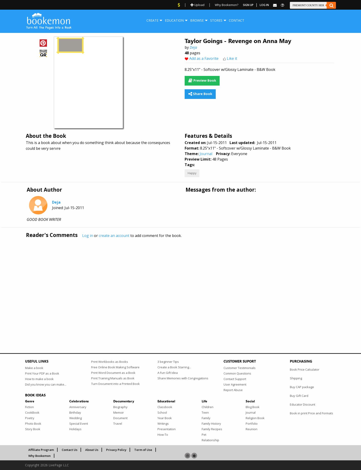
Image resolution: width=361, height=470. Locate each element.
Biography (120, 407)
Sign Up (248, 5)
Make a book (34, 368)
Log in (87, 235)
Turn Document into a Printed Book (115, 384)
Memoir (118, 412)
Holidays (75, 429)
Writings (163, 423)
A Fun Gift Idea (167, 373)
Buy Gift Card (299, 396)
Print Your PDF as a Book (42, 373)
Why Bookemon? (226, 5)
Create (152, 20)
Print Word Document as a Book (113, 373)
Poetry (29, 418)
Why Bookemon (39, 456)
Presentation (166, 429)
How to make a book (39, 379)
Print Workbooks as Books (109, 362)
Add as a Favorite (203, 58)
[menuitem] (152, 20)
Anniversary (77, 407)
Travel (117, 423)
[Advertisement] (163, 286)
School (162, 412)
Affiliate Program (41, 450)
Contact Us (69, 450)
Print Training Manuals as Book (112, 378)
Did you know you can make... (45, 384)
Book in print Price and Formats (311, 413)
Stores (216, 20)
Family (206, 418)
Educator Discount (302, 404)
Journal (206, 153)
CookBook (32, 412)
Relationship (210, 440)
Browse (197, 20)
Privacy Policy (116, 450)
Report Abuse (233, 390)
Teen (205, 412)
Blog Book (252, 407)
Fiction (29, 407)
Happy (192, 173)
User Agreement (235, 384)
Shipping (296, 378)
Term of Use (143, 450)
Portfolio (252, 423)
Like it (232, 58)
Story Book (32, 429)
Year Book (164, 418)
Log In (264, 5)
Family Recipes (212, 429)
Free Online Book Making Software (115, 367)
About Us (91, 450)
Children (207, 407)
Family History (211, 423)
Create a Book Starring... (174, 367)
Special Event (78, 423)
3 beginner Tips (168, 362)
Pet (204, 435)
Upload (197, 5)
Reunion (251, 429)
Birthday (75, 412)
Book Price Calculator (304, 369)
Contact (236, 20)
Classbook (164, 407)
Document (120, 418)
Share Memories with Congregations (182, 378)
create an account (114, 235)
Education (174, 20)
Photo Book (33, 423)
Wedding (75, 418)
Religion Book (255, 418)
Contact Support (235, 379)
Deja (193, 47)
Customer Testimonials (240, 368)
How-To (162, 435)
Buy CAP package (302, 387)
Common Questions (237, 373)
